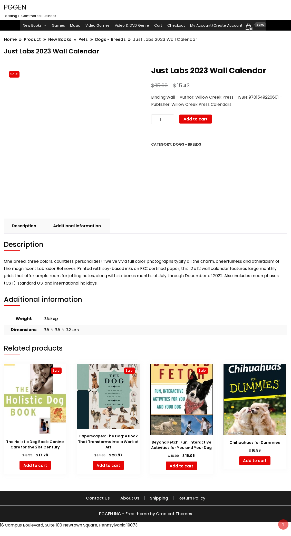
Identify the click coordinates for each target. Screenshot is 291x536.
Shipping (159, 498)
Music (75, 25)
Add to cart (195, 119)
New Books (35, 25)
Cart (158, 25)
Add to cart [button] (35, 465)
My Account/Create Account (216, 25)
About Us (129, 498)
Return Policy (192, 498)
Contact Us (98, 498)
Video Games (97, 25)
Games (58, 25)
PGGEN (15, 7)
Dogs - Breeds (187, 144)
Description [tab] (24, 226)
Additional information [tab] (77, 226)
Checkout (176, 25)
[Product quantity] (162, 120)
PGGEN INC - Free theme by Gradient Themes (145, 514)
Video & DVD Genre (132, 25)
